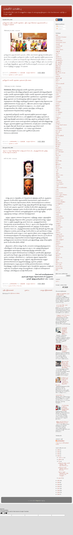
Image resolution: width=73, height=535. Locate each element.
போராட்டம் (58, 209)
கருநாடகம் (58, 92)
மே (59, 461)
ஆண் (57, 54)
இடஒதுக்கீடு (59, 63)
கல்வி (57, 94)
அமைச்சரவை (59, 40)
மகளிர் (16, 74)
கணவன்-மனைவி (60, 83)
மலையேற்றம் (59, 227)
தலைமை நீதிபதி (59, 135)
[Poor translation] (5, 513)
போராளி (58, 210)
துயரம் (57, 153)
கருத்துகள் (60, 28)
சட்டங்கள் (58, 114)
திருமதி (57, 146)
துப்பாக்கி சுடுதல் (60, 151)
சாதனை (58, 121)
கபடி (57, 85)
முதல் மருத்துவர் (60, 239)
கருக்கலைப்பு (59, 89)
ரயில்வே (58, 250)
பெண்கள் (58, 198)
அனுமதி (58, 51)
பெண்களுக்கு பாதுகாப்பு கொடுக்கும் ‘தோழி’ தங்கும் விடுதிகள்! (65, 408)
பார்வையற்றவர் (59, 183)
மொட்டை (19, 285)
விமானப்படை (59, 257)
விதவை (58, 255)
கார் (56, 99)
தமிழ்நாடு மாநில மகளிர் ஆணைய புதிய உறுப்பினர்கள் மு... (64, 464)
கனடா (57, 97)
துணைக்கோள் (59, 149)
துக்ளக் (57, 148)
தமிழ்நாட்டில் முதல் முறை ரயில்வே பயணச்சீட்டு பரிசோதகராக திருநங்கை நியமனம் (62, 381)
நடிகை (10, 285)
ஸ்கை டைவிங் (59, 268)
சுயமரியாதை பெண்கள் (61, 124)
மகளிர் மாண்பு (12, 8)
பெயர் (57, 205)
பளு (57, 178)
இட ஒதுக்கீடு (59, 62)
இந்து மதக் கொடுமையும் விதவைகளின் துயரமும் (62, 422)
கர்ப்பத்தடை (59, 87)
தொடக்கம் (58, 155)
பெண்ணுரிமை (59, 203)
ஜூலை (60, 459)
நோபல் (57, 166)
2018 (57, 35)
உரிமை (57, 74)
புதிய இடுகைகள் (8, 290)
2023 (58, 453)
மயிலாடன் (58, 221)
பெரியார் (14, 285)
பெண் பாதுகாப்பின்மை (61, 194)
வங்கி (57, 252)
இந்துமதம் (58, 67)
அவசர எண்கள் (59, 49)
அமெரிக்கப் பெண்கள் (61, 37)
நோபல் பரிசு (59, 167)
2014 (58, 494)
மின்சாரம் (58, 232)
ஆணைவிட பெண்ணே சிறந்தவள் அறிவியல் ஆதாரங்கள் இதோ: (65, 331)
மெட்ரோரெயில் (59, 246)
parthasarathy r (61, 440)
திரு (56, 139)
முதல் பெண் (59, 237)
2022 (58, 455)
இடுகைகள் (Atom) (15, 293)
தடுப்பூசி (58, 132)
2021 (58, 480)
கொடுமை (58, 108)
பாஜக (57, 189)
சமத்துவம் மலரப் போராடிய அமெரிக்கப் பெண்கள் (63, 316)
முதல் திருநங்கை (60, 236)
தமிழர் (57, 133)
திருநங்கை (58, 142)
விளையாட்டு (59, 262)
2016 (58, 490)
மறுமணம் (58, 228)
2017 (58, 488)
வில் (57, 261)
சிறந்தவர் (58, 123)
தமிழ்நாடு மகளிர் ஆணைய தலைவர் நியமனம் (17, 80)
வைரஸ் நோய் (59, 266)
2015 (58, 492)
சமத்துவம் (58, 117)
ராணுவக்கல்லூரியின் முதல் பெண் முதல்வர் (62, 294)
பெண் (57, 191)
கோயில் (58, 110)
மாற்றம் (57, 230)
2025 (58, 449)
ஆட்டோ (58, 53)
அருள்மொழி (59, 45)
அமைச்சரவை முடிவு (61, 42)
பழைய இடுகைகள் (46, 290)
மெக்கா (57, 244)
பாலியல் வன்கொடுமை (61, 187)
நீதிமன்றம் (58, 164)
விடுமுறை (58, 253)
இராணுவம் (58, 71)
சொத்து (57, 126)
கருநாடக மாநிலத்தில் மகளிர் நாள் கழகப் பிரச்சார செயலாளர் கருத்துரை (65, 348)
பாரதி (57, 185)
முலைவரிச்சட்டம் (60, 395)
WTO (57, 269)
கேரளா (57, 106)
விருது (57, 259)
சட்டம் (57, 115)
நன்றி (57, 158)
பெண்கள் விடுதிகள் (60, 201)
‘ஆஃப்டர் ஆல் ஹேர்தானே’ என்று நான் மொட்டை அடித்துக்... (63, 473)
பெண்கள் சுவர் (59, 200)
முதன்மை (58, 243)
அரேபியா (58, 47)
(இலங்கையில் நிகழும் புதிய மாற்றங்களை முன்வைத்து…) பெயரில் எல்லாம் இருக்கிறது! (66, 364)
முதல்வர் (20, 74)
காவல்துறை (58, 101)
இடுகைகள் (60, 26)
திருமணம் (58, 144)
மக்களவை (58, 212)
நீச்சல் (57, 162)
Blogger (37, 500)
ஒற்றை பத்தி (59, 78)
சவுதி (57, 119)
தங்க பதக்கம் (59, 130)
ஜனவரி (60, 478)
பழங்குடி (58, 176)
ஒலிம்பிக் (58, 76)
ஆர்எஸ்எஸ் (58, 58)
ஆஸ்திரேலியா (59, 60)
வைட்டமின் (58, 264)
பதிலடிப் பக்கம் (59, 175)
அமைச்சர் (58, 38)
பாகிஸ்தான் (58, 180)
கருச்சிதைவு (58, 90)
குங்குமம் (58, 105)
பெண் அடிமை (59, 192)
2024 (58, 451)
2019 (58, 484)
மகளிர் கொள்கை (60, 218)
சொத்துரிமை (59, 128)
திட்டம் (57, 137)
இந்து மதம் (58, 65)
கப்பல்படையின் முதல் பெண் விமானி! (62, 305)
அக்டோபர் (61, 457)
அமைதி (58, 44)
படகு (57, 169)
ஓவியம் (58, 80)
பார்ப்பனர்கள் (59, 182)
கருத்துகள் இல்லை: (31, 72)
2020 (58, 482)
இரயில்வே (58, 69)
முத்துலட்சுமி (59, 234)
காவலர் (57, 103)
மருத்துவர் (58, 223)
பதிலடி (57, 173)
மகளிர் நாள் (58, 219)
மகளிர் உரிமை (59, 216)
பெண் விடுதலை (60, 196)
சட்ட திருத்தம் (59, 112)
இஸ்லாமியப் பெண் (60, 72)
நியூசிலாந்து (58, 160)
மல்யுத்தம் (58, 225)
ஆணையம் (11, 74)
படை (57, 171)
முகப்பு (27, 290)
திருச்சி (57, 140)
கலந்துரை (58, 96)
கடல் (57, 81)
